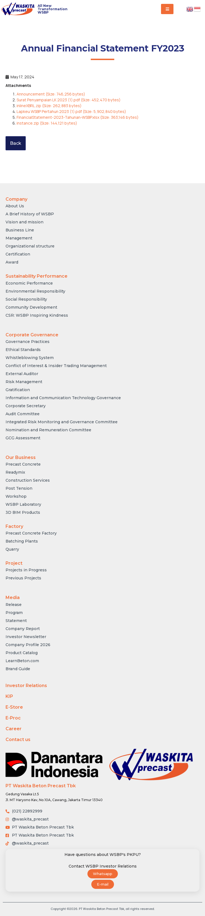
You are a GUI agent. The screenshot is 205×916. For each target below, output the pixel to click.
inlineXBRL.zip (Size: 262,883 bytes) (49, 105)
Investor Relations (26, 685)
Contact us (18, 739)
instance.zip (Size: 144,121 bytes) (47, 123)
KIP (9, 696)
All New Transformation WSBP (53, 9)
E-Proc (13, 718)
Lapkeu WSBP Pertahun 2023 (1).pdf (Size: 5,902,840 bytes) (71, 111)
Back (15, 143)
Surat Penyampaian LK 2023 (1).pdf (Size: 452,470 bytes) (69, 99)
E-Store (14, 707)
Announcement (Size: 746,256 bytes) (51, 94)
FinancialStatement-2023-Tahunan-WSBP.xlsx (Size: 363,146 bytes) (78, 117)
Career (14, 728)
